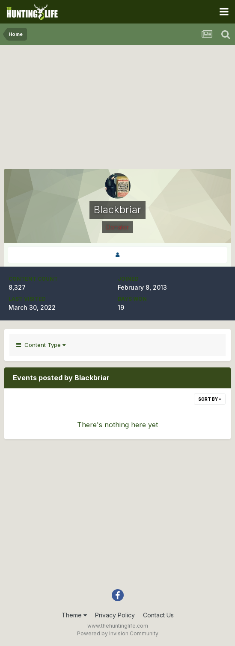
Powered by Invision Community (117, 633)
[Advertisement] (118, 109)
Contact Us (158, 615)
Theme (74, 615)
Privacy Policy (115, 615)
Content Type (40, 344)
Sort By (209, 399)
